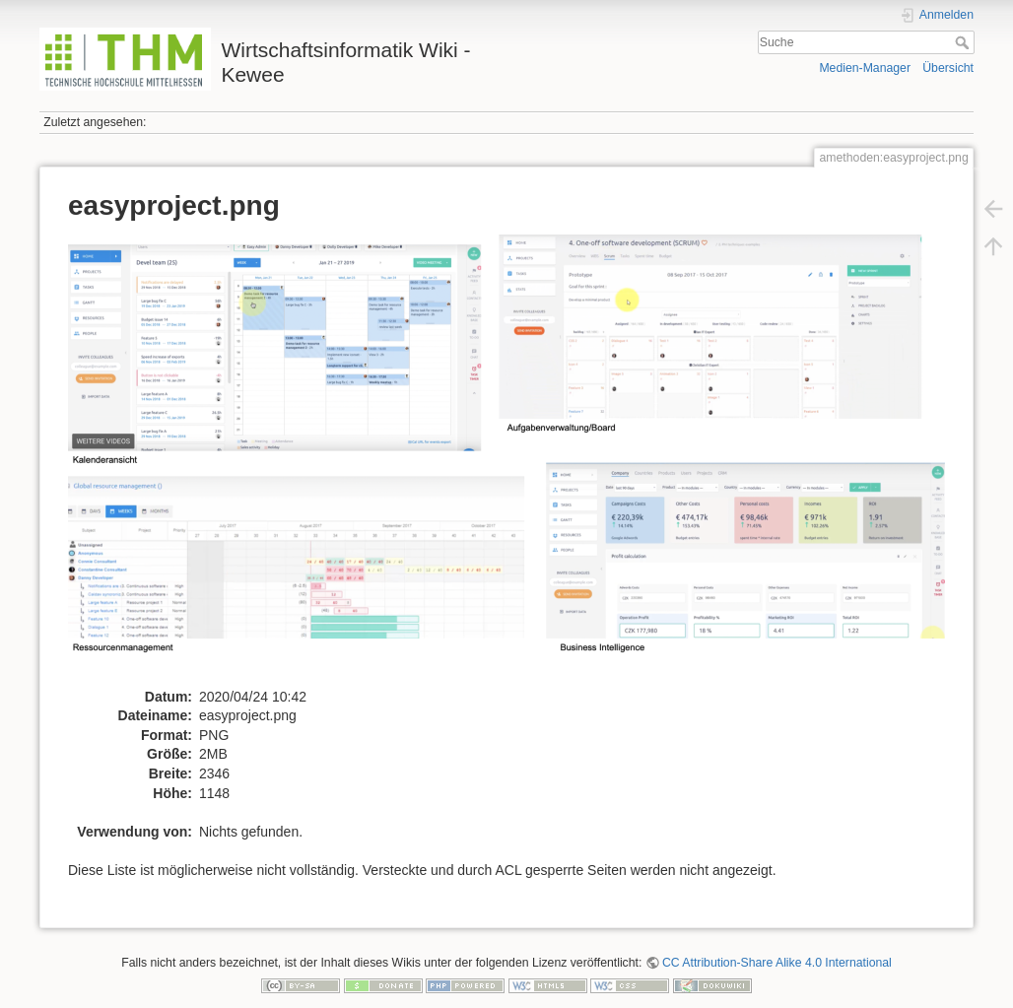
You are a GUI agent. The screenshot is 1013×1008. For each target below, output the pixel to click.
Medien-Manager (865, 68)
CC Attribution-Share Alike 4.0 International (777, 963)
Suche (964, 42)
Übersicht (948, 68)
